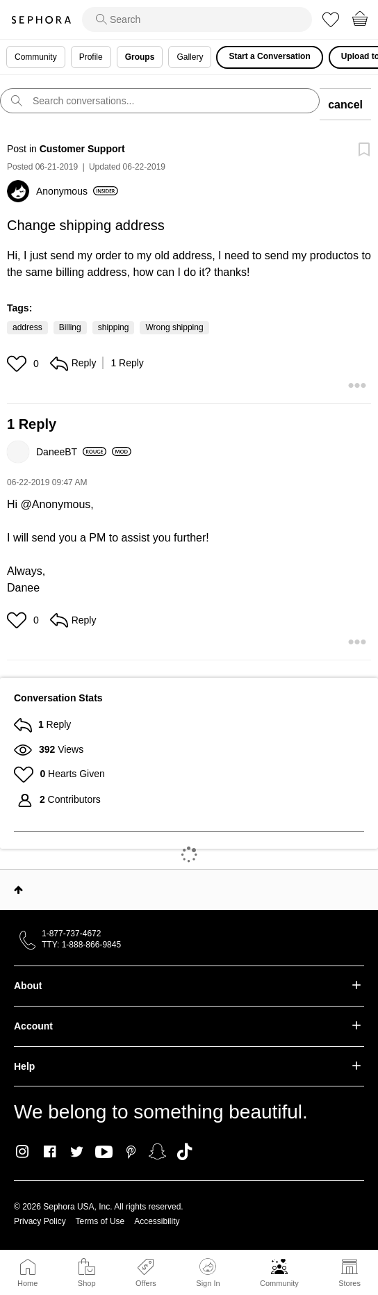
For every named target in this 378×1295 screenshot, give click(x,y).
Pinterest (131, 1152)
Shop (87, 1283)
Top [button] (18, 890)
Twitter (76, 1152)
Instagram (22, 1152)
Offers (145, 1283)
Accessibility (156, 1221)
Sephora (41, 20)
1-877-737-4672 (71, 933)
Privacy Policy (40, 1221)
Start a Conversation (269, 56)
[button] (18, 363)
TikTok (184, 1152)
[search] (197, 19)
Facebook (49, 1152)
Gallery (189, 57)
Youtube (104, 1152)
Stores (349, 1283)
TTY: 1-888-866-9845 (81, 945)
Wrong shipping (174, 327)
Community (279, 1283)
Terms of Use (100, 1221)
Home (27, 1283)
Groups (140, 57)
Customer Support (82, 148)
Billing (70, 327)
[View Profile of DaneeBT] (71, 452)
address (27, 327)
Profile (91, 57)
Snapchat (157, 1152)
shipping (113, 327)
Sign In (208, 1272)
